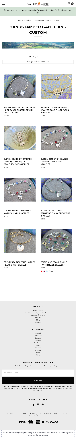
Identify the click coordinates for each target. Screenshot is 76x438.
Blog (38, 320)
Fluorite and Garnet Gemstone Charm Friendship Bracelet (55, 213)
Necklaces (38, 343)
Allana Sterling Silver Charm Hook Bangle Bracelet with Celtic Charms (19, 110)
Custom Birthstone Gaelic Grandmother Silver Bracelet (54, 161)
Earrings (38, 338)
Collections (38, 336)
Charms (38, 348)
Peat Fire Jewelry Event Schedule (38, 313)
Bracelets (38, 340)
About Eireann (38, 310)
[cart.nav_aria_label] (71, 4)
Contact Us (38, 317)
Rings (38, 345)
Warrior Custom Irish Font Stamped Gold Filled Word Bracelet (55, 110)
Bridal (38, 352)
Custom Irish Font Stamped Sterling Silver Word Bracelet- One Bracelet (18, 161)
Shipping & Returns (38, 315)
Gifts (38, 355)
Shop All (38, 333)
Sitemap (38, 322)
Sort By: (30, 61)
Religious (38, 350)
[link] (38, 296)
